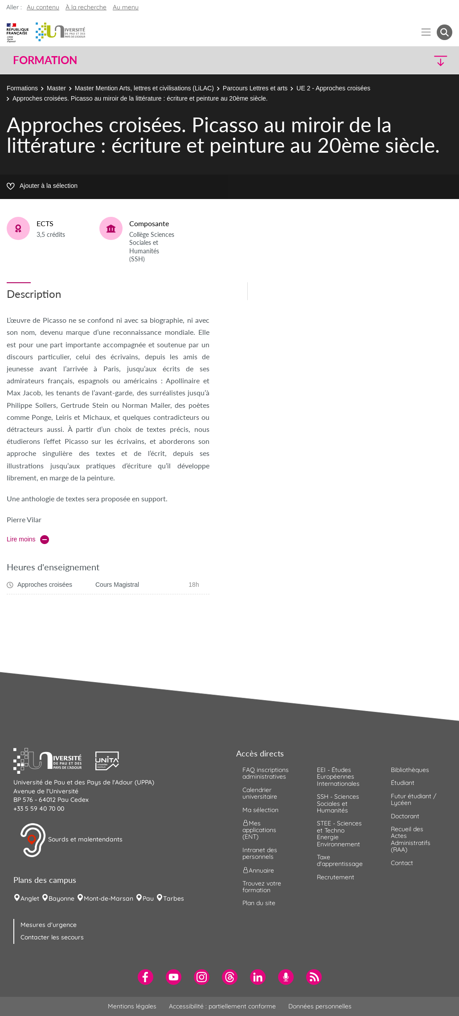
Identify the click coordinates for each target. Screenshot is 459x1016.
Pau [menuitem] (148, 898)
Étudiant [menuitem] (402, 783)
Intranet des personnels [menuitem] (259, 853)
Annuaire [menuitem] (258, 870)
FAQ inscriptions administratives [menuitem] (265, 773)
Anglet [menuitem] (29, 898)
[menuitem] (145, 977)
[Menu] (426, 32)
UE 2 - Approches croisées (333, 88)
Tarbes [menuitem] (173, 898)
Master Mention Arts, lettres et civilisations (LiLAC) (144, 88)
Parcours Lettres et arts (255, 88)
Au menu (126, 7)
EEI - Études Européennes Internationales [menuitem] (338, 777)
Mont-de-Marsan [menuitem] (108, 898)
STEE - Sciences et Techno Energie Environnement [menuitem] (339, 833)
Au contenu (43, 7)
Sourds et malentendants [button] (71, 840)
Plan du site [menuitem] (258, 903)
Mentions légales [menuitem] (132, 1006)
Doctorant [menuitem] (405, 816)
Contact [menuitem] (402, 863)
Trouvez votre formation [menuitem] (261, 886)
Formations (22, 88)
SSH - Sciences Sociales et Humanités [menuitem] (338, 803)
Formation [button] (45, 60)
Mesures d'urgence (48, 925)
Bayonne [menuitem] (61, 898)
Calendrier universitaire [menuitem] (259, 793)
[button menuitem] (444, 32)
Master (56, 88)
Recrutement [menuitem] (335, 877)
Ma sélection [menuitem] (260, 810)
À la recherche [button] (86, 7)
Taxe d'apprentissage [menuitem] (340, 860)
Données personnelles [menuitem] (320, 1006)
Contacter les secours (52, 937)
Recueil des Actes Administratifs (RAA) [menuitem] (410, 839)
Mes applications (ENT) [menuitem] (259, 830)
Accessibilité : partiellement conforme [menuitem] (222, 1006)
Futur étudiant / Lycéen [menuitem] (413, 799)
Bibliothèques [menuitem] (410, 770)
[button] (398, 60)
